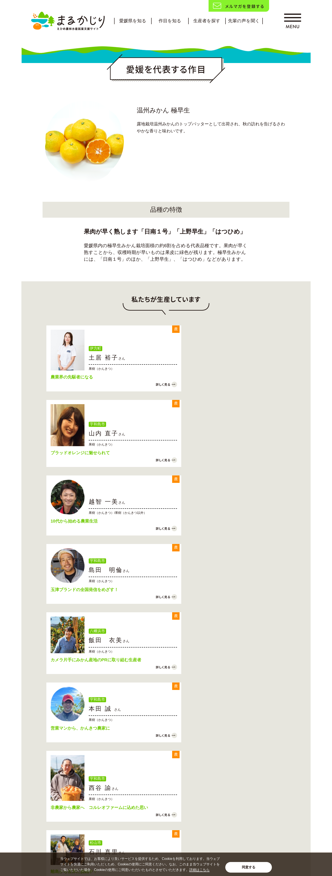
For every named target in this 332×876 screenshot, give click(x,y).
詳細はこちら (199, 870)
